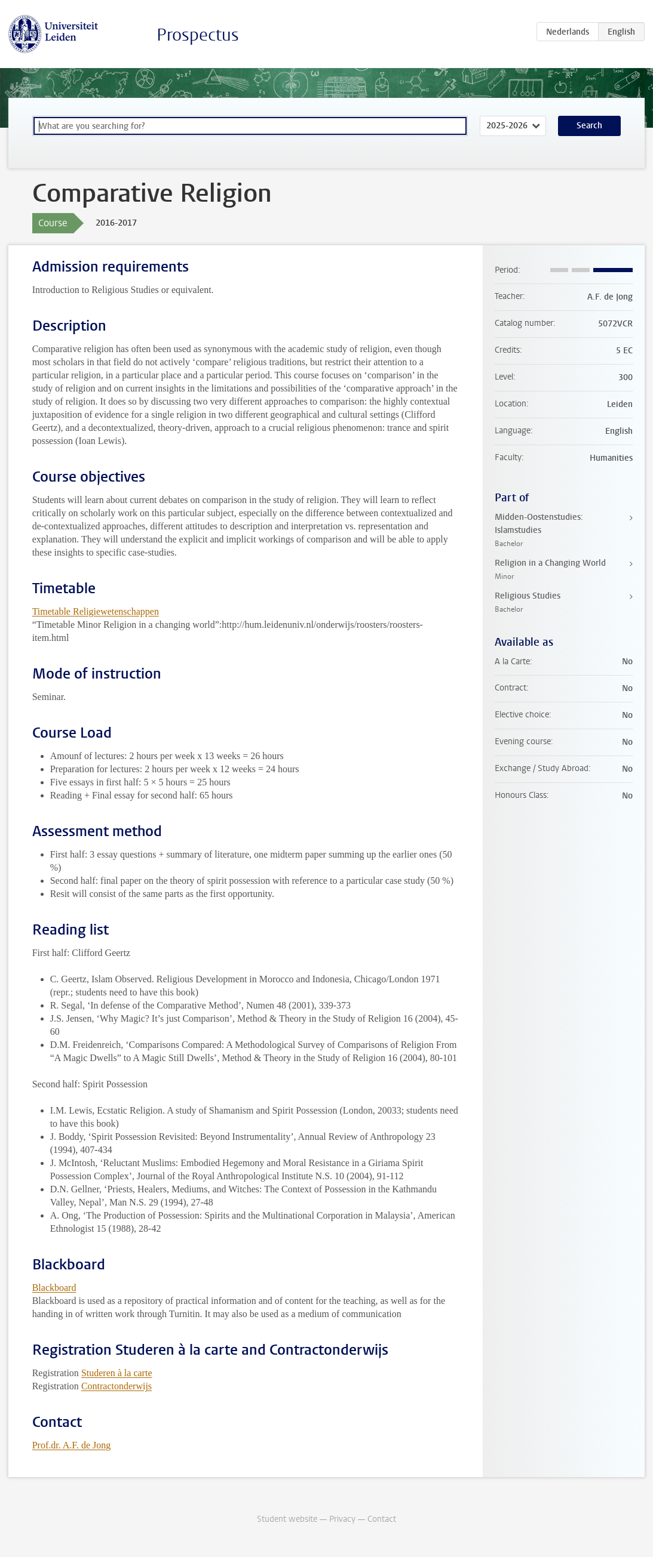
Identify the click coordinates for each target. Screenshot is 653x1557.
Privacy (342, 1519)
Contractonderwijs (116, 1386)
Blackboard (54, 1287)
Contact (381, 1519)
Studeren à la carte (116, 1373)
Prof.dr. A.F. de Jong (71, 1445)
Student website (287, 1519)
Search (589, 125)
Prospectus (198, 35)
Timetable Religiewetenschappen (95, 611)
